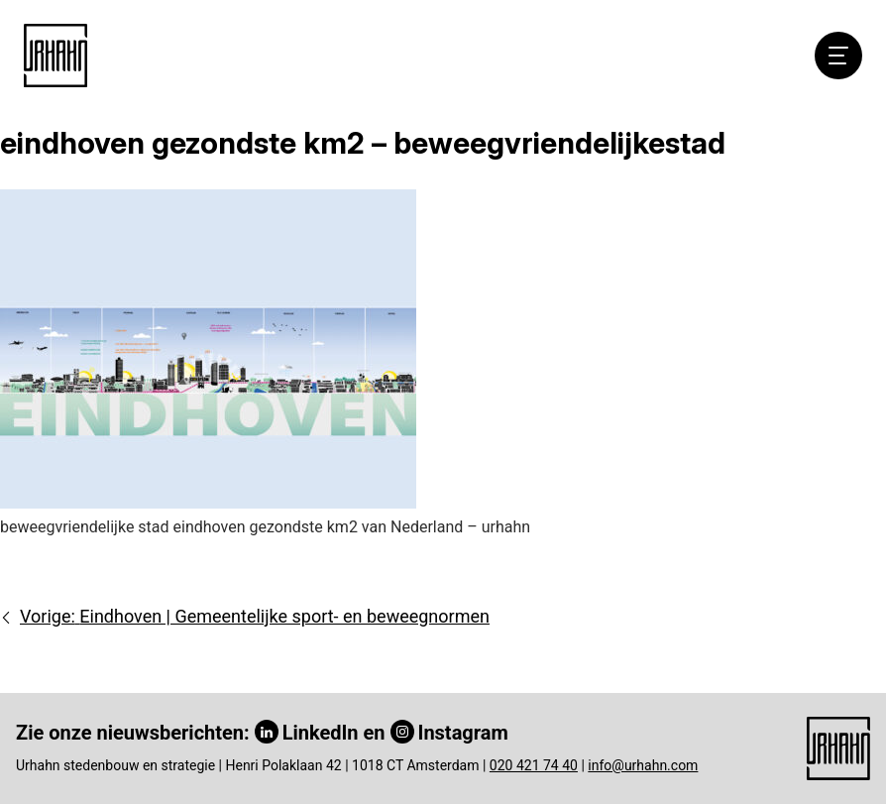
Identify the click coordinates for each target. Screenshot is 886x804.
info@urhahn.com (643, 765)
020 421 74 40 (534, 765)
